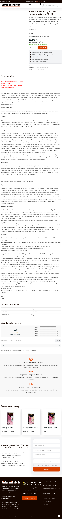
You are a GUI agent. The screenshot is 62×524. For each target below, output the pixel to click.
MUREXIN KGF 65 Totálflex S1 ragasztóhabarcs (30, 429)
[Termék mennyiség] (30, 47)
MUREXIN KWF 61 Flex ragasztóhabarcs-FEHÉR (8, 429)
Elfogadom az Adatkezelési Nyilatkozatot (47, 467)
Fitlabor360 (39, 518)
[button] (30, 5)
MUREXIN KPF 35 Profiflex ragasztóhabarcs (50, 429)
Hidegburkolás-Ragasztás (42, 67)
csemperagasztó (40, 69)
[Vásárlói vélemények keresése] (28, 341)
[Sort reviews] (56, 346)
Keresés (58, 341)
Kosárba (43, 47)
